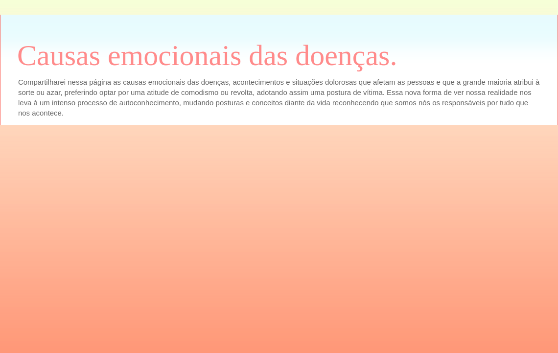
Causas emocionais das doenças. (207, 55)
